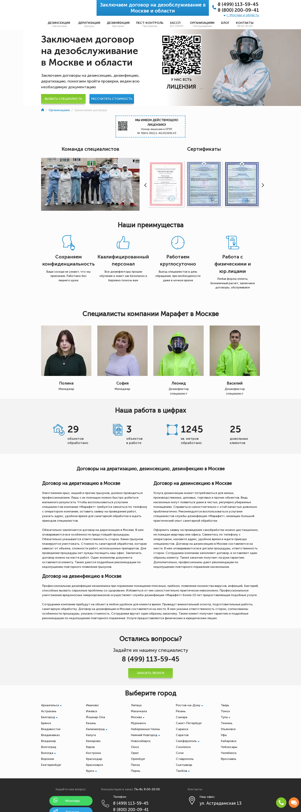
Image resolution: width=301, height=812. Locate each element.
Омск (135, 747)
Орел (135, 753)
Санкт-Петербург (189, 723)
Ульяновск (228, 729)
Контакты (244, 24)
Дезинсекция (60, 24)
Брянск (46, 723)
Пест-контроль (149, 24)
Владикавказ (50, 735)
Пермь (135, 771)
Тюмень (226, 723)
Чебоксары (229, 747)
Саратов (182, 735)
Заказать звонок (150, 673)
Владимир (48, 741)
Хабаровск (229, 741)
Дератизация (89, 24)
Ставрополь (185, 759)
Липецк (136, 705)
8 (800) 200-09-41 (238, 10)
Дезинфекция (118, 24)
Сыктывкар (184, 765)
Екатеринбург (51, 765)
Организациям (202, 24)
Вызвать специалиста (63, 99)
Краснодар (94, 759)
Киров (90, 747)
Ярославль (228, 759)
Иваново (92, 705)
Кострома (93, 753)
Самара (181, 717)
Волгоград (48, 747)
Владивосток (50, 729)
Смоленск (183, 747)
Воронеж (47, 759)
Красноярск (94, 765)
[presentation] (144, 185)
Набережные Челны (145, 729)
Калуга (91, 735)
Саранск (182, 729)
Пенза (135, 765)
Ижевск (91, 711)
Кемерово (93, 741)
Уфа (224, 735)
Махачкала (139, 711)
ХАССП (176, 24)
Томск (225, 711)
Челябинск (229, 753)
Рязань (181, 711)
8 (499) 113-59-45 (238, 4)
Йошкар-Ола (95, 717)
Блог (225, 23)
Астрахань (48, 711)
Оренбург (138, 759)
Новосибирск (140, 741)
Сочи (180, 753)
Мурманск (138, 723)
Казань (91, 723)
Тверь (225, 705)
